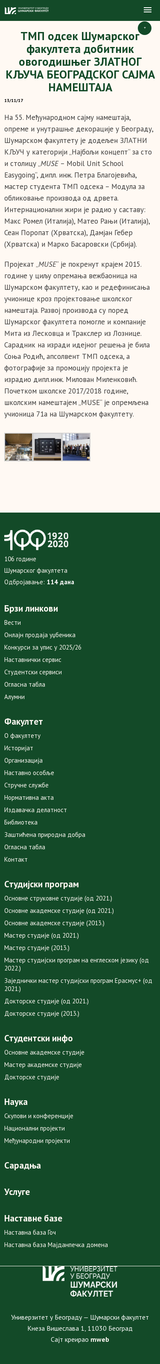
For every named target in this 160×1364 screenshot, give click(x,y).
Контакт (16, 859)
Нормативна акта (29, 797)
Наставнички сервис (32, 660)
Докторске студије (31, 1077)
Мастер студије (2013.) (37, 948)
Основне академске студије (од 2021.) (59, 910)
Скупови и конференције (38, 1116)
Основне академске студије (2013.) (54, 923)
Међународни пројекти (37, 1141)
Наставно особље (29, 773)
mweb (99, 1339)
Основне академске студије (44, 1052)
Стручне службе (26, 785)
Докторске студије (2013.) (41, 1013)
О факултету (22, 736)
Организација (23, 760)
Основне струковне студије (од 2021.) (58, 898)
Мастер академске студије (43, 1065)
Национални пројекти (34, 1128)
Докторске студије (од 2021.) (46, 1001)
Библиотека (21, 822)
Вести (12, 622)
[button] (148, 10)
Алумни (14, 697)
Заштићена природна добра (44, 835)
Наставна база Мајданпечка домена (56, 1245)
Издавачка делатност (35, 810)
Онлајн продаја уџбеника (40, 635)
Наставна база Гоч (30, 1232)
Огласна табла (24, 684)
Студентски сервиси (33, 672)
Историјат (18, 748)
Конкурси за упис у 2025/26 (42, 647)
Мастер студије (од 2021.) (41, 935)
